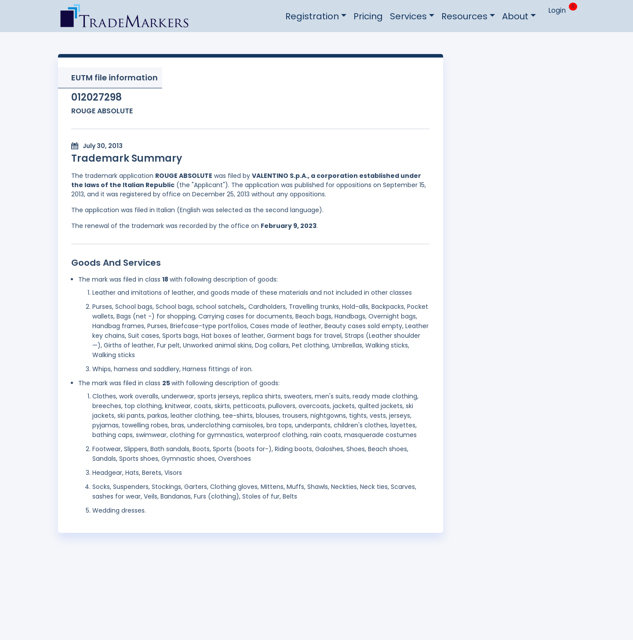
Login (557, 10)
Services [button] (408, 16)
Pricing (368, 16)
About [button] (515, 16)
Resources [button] (464, 16)
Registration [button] (312, 16)
